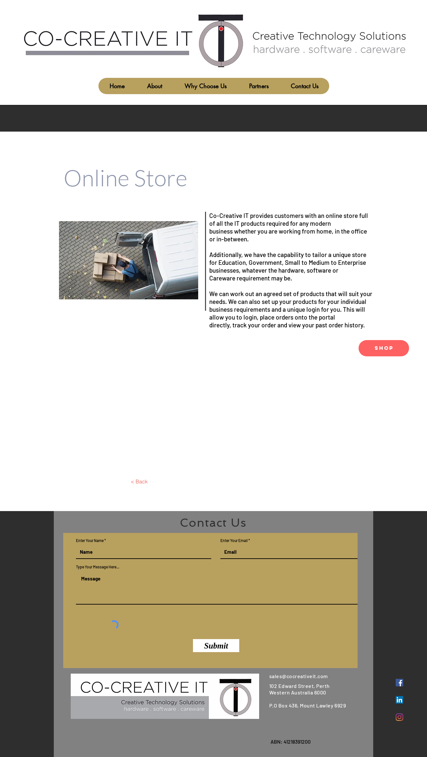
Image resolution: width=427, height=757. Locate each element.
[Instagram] (399, 717)
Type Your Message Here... (97, 567)
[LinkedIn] (399, 700)
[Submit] (216, 645)
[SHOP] (384, 348)
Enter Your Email (234, 540)
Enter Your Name (90, 540)
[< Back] (139, 481)
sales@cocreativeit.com (298, 676)
